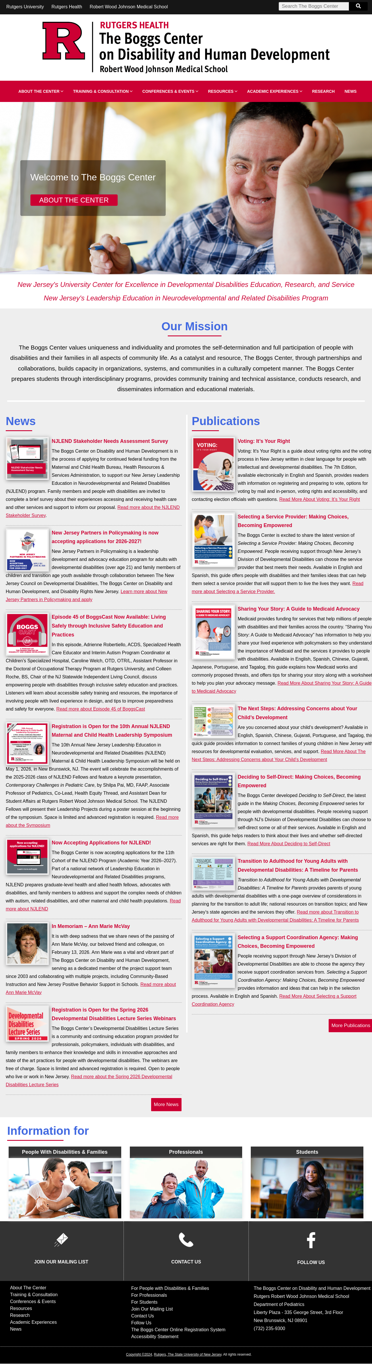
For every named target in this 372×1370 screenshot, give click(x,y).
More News (166, 1104)
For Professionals (149, 1295)
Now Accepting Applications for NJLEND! (101, 843)
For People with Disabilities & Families (170, 1288)
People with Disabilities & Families (65, 1152)
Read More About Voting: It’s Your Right (319, 499)
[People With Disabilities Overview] (65, 1188)
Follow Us (141, 1322)
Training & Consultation (103, 91)
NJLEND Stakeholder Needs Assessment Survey (110, 441)
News (350, 91)
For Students (144, 1302)
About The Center (40, 91)
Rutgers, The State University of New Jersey (187, 1354)
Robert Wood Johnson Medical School (129, 6)
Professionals (186, 1152)
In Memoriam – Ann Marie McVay (91, 926)
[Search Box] (314, 6)
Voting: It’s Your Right (264, 441)
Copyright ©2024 (139, 1354)
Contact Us (142, 1315)
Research (323, 91)
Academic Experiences (274, 91)
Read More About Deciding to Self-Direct (288, 843)
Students (307, 1152)
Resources (222, 91)
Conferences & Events (170, 91)
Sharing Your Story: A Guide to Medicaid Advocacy (299, 609)
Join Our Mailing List (152, 1309)
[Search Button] (358, 6)
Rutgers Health (66, 6)
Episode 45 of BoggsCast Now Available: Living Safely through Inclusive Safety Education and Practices (109, 626)
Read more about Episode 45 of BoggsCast (100, 709)
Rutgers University (25, 6)
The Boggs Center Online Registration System (178, 1329)
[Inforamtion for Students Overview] (307, 1188)
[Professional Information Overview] (186, 1188)
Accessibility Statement (155, 1336)
